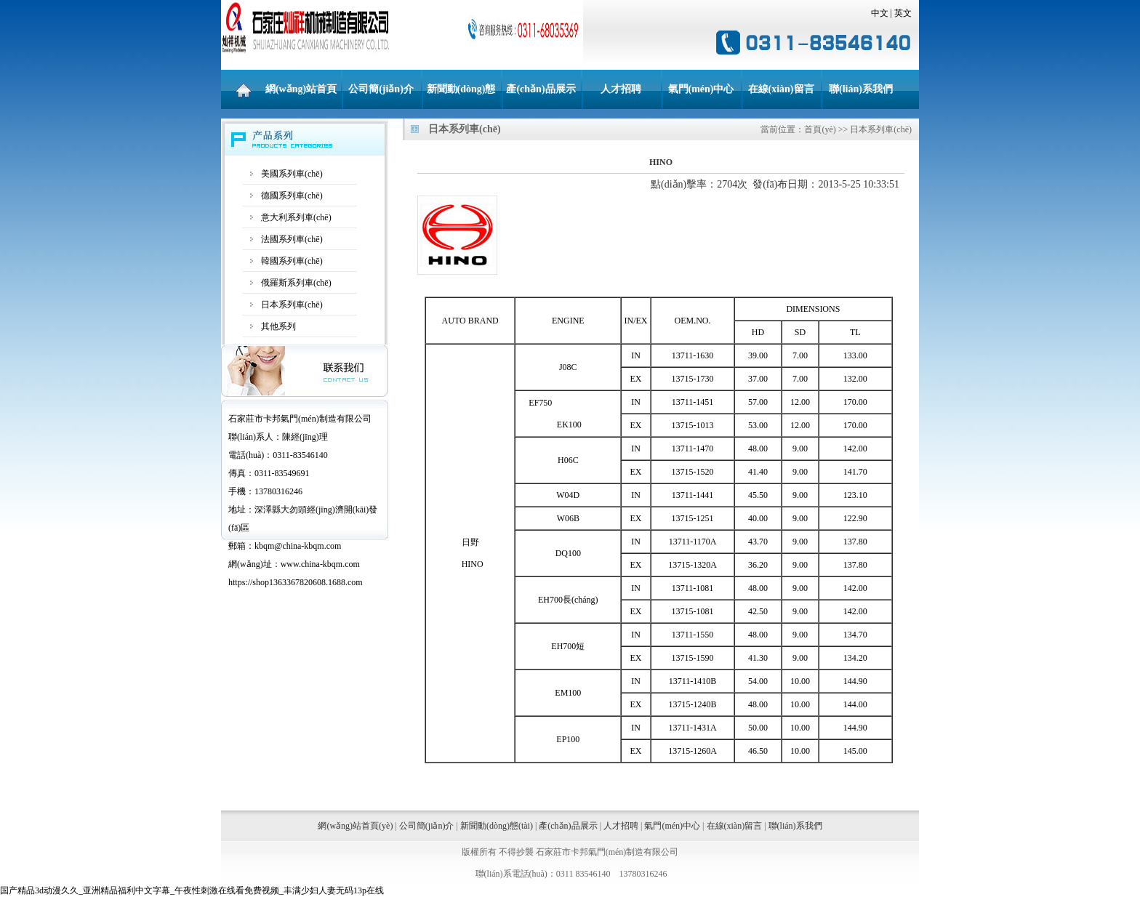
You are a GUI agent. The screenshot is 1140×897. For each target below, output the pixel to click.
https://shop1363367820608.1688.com (295, 582)
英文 (903, 13)
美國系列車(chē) (292, 174)
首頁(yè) (819, 129)
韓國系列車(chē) (292, 261)
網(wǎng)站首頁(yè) (301, 96)
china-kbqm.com (330, 564)
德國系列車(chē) (292, 195)
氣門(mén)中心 (701, 89)
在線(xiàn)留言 (781, 89)
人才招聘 (621, 89)
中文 (879, 13)
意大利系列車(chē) (296, 217)
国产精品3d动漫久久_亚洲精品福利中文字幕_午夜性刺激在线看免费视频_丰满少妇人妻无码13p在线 (192, 890)
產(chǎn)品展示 (540, 89)
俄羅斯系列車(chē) (296, 283)
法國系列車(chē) (292, 239)
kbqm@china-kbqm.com (297, 546)
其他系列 (278, 326)
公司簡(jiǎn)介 (381, 89)
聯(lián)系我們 (861, 89)
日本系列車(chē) (292, 304)
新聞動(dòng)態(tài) (461, 96)
